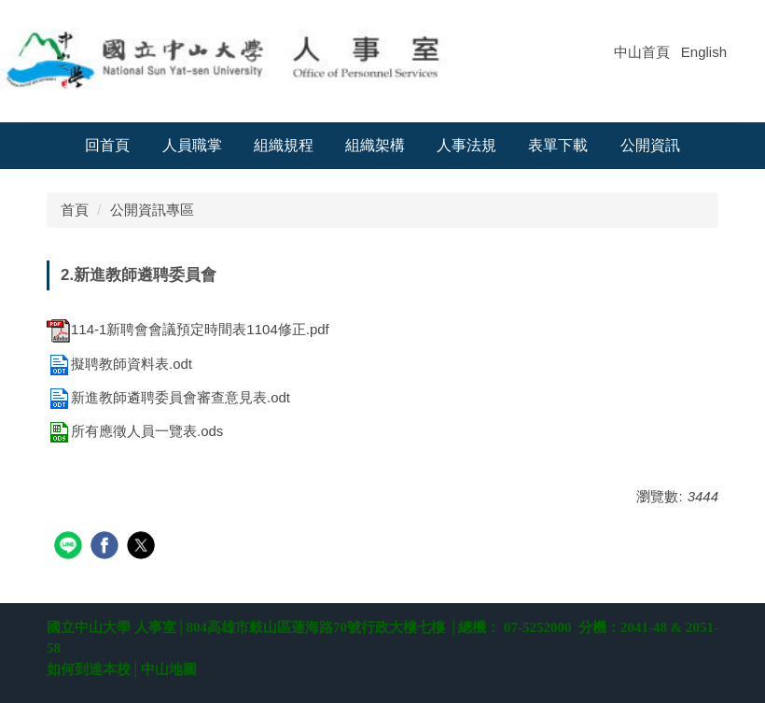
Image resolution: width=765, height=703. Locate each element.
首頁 (75, 210)
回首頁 (107, 145)
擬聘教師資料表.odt (119, 364)
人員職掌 (192, 145)
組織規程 (283, 145)
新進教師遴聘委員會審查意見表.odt (168, 397)
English (704, 52)
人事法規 (466, 145)
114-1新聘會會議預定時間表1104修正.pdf (188, 329)
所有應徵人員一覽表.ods (135, 431)
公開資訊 (650, 145)
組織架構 (375, 145)
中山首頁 (642, 52)
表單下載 (558, 145)
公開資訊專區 (152, 210)
